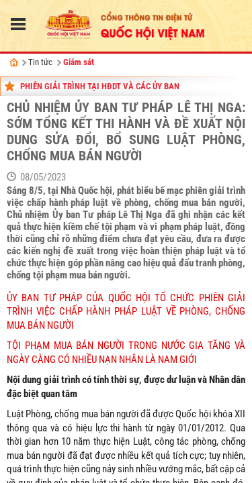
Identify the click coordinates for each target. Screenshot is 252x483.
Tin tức (40, 62)
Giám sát (78, 62)
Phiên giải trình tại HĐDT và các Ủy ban (99, 86)
